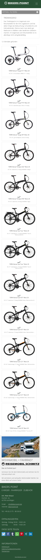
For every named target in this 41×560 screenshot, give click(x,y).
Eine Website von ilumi (20, 557)
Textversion (6, 551)
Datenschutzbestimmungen (11, 549)
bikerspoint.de (13, 507)
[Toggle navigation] (36, 4)
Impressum (5, 547)
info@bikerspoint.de (15, 504)
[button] (3, 534)
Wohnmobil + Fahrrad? (17, 460)
